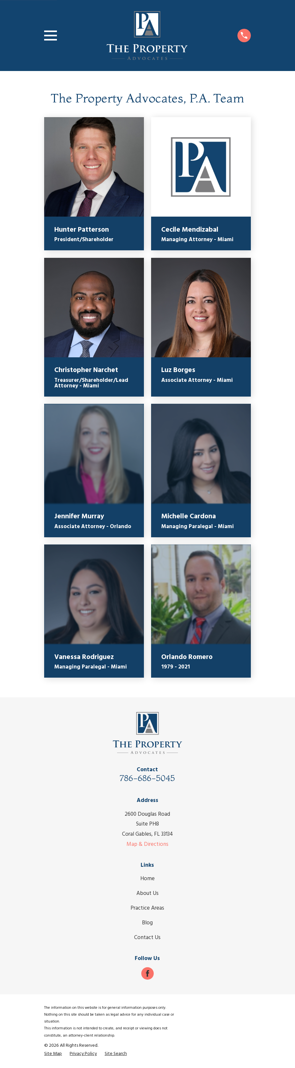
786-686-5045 (147, 778)
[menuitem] (53, 1054)
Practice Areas (147, 908)
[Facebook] (147, 973)
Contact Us (147, 937)
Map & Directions (147, 844)
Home (147, 878)
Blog (147, 922)
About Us (147, 893)
